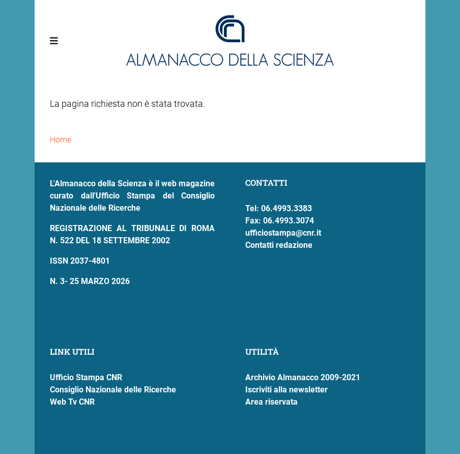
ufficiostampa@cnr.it (283, 233)
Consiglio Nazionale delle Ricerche (113, 389)
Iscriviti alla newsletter (286, 389)
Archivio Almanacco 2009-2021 (302, 377)
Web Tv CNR (72, 402)
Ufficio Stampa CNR (86, 377)
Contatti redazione (278, 245)
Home (60, 140)
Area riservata (271, 402)
